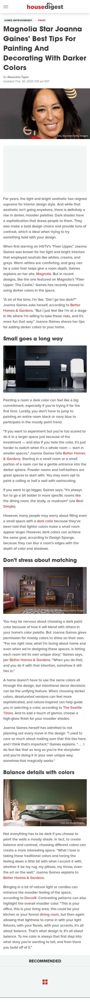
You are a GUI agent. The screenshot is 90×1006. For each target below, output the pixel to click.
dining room (49, 914)
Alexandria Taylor (18, 77)
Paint (42, 20)
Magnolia (43, 273)
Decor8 (30, 898)
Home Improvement (18, 20)
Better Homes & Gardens (30, 660)
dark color (45, 521)
